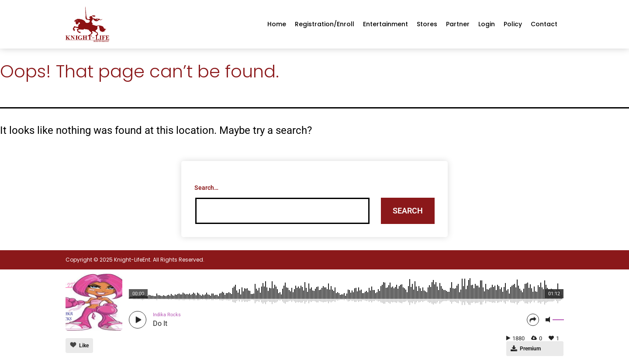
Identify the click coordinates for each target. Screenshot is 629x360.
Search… (206, 187)
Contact (544, 24)
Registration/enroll (324, 24)
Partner (458, 24)
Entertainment (385, 24)
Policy (513, 24)
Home (276, 24)
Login (486, 24)
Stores (427, 24)
